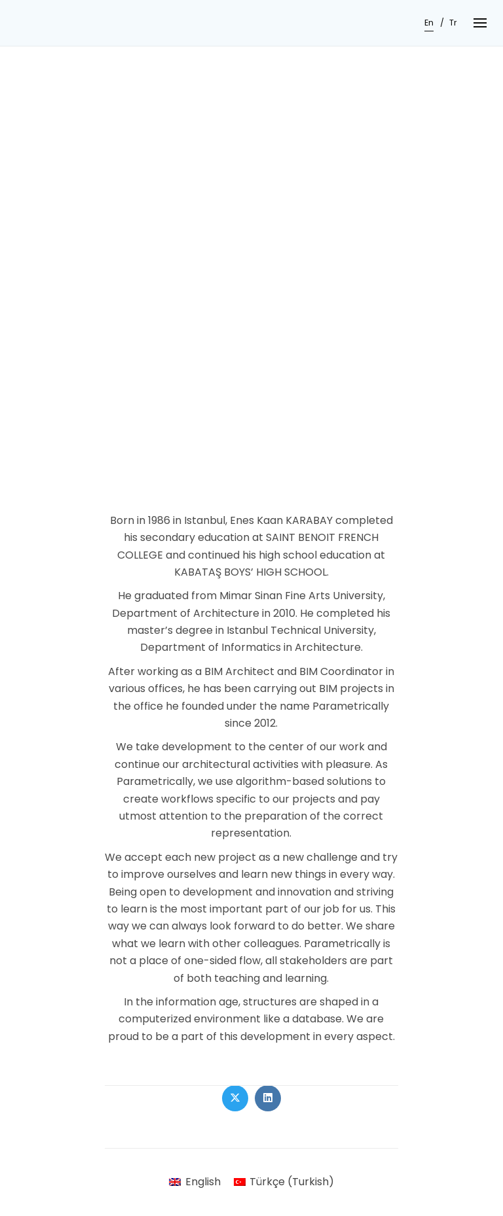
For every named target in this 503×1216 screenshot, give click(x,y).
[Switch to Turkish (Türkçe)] (284, 1182)
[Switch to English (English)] (194, 1182)
